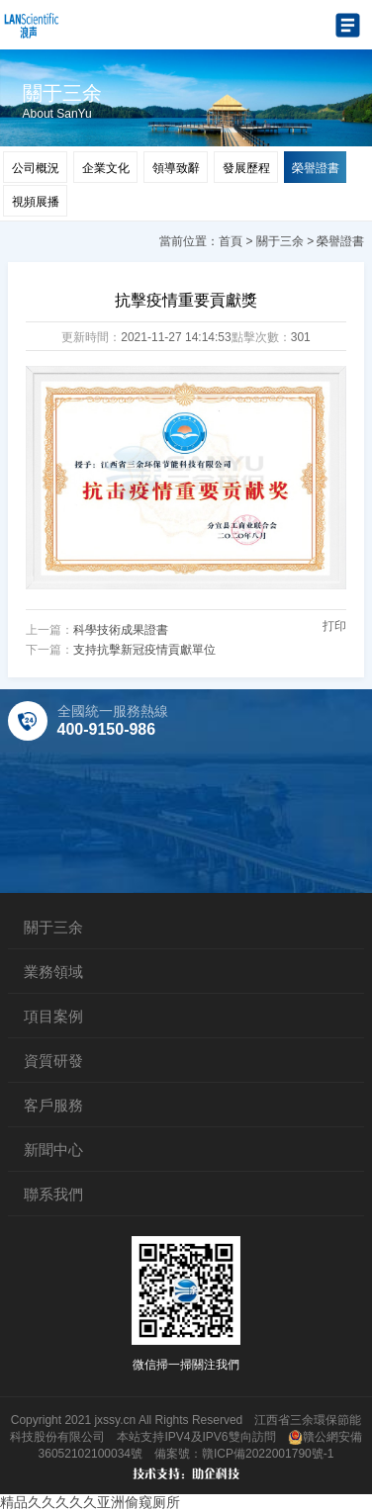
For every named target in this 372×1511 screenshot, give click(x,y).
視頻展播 (35, 202)
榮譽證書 (315, 168)
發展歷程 (246, 168)
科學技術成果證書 (120, 630)
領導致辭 (176, 168)
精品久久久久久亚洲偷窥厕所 (90, 1502)
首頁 (230, 241)
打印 (334, 626)
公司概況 (35, 168)
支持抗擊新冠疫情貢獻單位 (144, 650)
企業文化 (106, 168)
